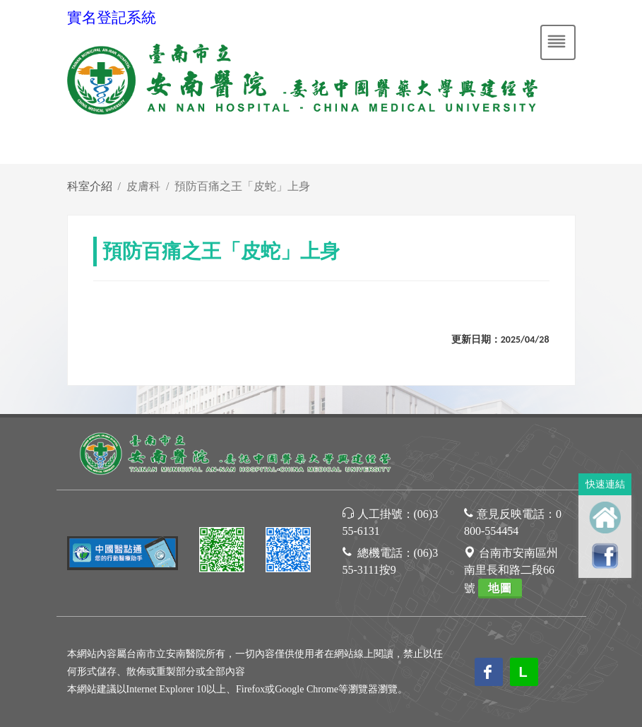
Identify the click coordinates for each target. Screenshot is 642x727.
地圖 (500, 588)
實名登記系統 (111, 17)
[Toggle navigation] (558, 42)
